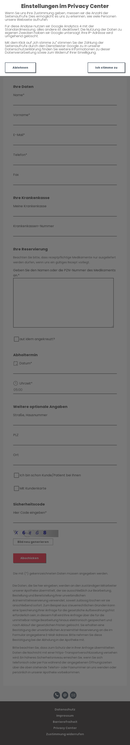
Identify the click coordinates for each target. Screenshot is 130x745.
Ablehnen (20, 68)
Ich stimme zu (106, 68)
